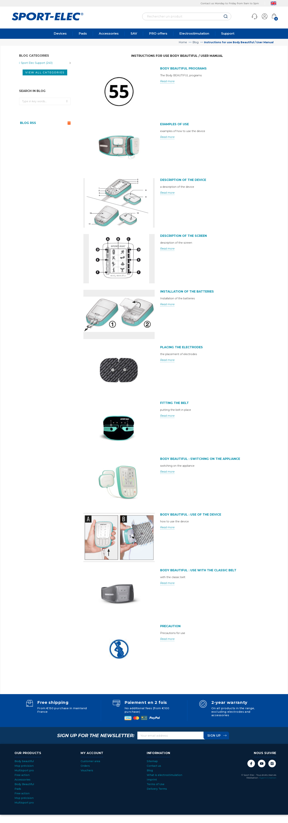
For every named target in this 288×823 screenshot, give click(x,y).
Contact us (154, 765)
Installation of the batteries (187, 291)
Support (227, 33)
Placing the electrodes (181, 347)
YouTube (261, 763)
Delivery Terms (157, 788)
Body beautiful (24, 761)
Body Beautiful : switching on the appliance (200, 459)
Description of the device (183, 180)
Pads (83, 33)
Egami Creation (268, 777)
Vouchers (87, 770)
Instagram (272, 763)
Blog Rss (45, 123)
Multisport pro (24, 770)
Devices (60, 33)
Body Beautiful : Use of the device (190, 514)
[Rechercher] (186, 16)
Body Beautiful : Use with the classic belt (198, 570)
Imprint (152, 779)
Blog (150, 770)
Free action (22, 775)
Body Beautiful (24, 784)
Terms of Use (155, 784)
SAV (134, 33)
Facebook (251, 763)
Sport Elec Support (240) (37, 63)
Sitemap (152, 761)
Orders (85, 765)
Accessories (109, 33)
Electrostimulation (194, 33)
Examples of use (174, 124)
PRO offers (158, 33)
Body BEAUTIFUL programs (183, 68)
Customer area (90, 761)
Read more (167, 81)
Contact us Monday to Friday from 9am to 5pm (230, 3)
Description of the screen (183, 236)
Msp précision (24, 765)
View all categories (44, 72)
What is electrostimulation (164, 775)
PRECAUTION (170, 626)
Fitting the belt (174, 403)
